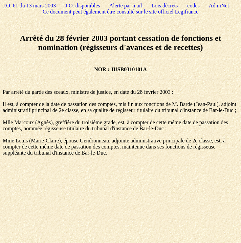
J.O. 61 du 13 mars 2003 (29, 5)
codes (193, 5)
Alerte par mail (125, 5)
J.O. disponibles (82, 5)
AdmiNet (219, 5)
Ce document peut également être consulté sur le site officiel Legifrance (120, 12)
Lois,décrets (165, 5)
